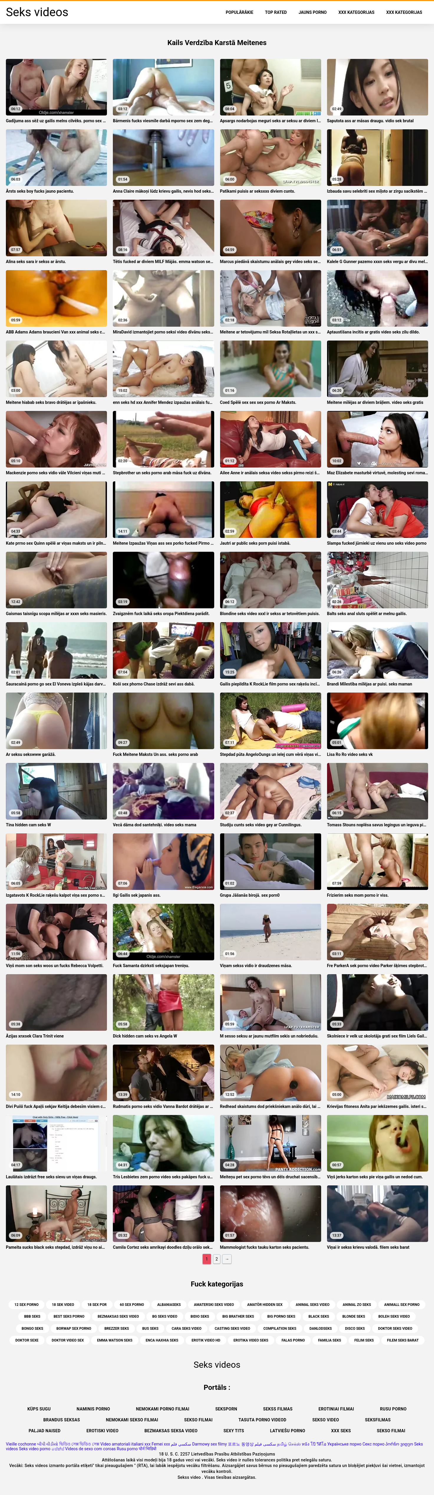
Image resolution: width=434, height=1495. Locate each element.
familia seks (329, 1340)
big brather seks (238, 1316)
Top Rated (276, 12)
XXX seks (341, 1430)
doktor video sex (68, 1340)
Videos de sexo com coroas (90, 1448)
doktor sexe (26, 1340)
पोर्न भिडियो (147, 1448)
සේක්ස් (58, 1448)
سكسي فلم (181, 1444)
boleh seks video (394, 1316)
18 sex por (97, 1305)
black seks (318, 1316)
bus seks (150, 1328)
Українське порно (344, 1444)
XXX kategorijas (356, 12)
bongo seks (32, 1328)
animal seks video (313, 1305)
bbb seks (32, 1316)
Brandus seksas (61, 1420)
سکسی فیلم (265, 1444)
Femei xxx (160, 1444)
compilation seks (279, 1328)
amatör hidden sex (265, 1305)
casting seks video (232, 1328)
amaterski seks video (214, 1305)
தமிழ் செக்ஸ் (289, 1444)
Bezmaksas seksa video (170, 1430)
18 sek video (63, 1305)
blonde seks (353, 1316)
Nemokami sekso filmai (132, 1420)
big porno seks (281, 1316)
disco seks (355, 1328)
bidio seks (200, 1316)
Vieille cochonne (21, 1444)
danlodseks (321, 1328)
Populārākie (239, 12)
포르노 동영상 (240, 1444)
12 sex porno (26, 1305)
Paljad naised (44, 1430)
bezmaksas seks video (118, 1316)
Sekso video (325, 1420)
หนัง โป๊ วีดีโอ (314, 1444)
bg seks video (164, 1316)
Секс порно (373, 1444)
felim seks (364, 1340)
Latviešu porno (288, 1430)
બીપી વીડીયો (47, 1444)
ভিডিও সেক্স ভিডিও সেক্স (79, 1444)
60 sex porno (132, 1305)
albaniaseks (169, 1305)
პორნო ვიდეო (399, 1444)
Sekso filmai (198, 1420)
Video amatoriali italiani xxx (125, 1444)
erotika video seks (251, 1340)
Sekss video (190, 1477)
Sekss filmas (278, 1409)
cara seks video (187, 1328)
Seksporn (226, 1409)
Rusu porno (393, 1409)
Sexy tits (233, 1430)
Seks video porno (34, 1448)
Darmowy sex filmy (209, 1444)
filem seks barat (403, 1340)
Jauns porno (312, 12)
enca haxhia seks (162, 1340)
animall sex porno (402, 1305)
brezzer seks (116, 1328)
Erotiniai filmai (336, 1409)
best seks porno (69, 1316)
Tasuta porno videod (262, 1420)
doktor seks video (395, 1328)
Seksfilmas (378, 1420)
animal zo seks (357, 1305)
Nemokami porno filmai (162, 1409)
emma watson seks (114, 1340)
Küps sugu (39, 1409)
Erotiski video (103, 1430)
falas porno (293, 1340)
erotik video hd (206, 1340)
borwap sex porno (74, 1328)
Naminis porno (93, 1409)
